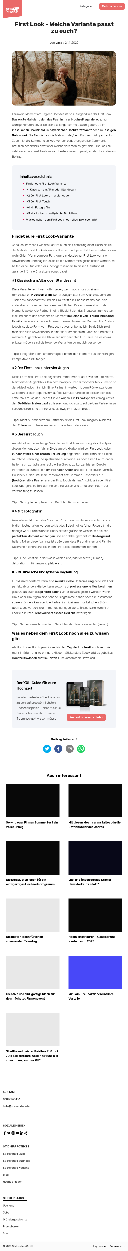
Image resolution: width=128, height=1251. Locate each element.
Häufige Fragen (12, 1181)
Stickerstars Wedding (16, 1167)
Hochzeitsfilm (41, 295)
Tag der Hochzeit (79, 647)
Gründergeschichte (15, 1219)
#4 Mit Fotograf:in (38, 207)
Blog (5, 1174)
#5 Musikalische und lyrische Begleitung (52, 213)
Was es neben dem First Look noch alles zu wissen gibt (61, 219)
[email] (70, 749)
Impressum (99, 1246)
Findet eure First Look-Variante (46, 183)
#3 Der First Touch (38, 201)
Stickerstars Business (16, 1160)
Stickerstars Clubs (14, 1153)
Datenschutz (117, 1246)
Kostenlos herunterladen (86, 717)
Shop (6, 1233)
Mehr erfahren (112, 6)
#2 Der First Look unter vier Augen (48, 195)
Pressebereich (11, 1226)
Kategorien (86, 6)
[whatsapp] (81, 749)
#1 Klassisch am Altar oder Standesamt (52, 189)
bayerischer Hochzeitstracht (71, 130)
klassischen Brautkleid (28, 130)
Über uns (8, 1205)
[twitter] (47, 749)
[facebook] (58, 749)
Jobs (6, 1212)
